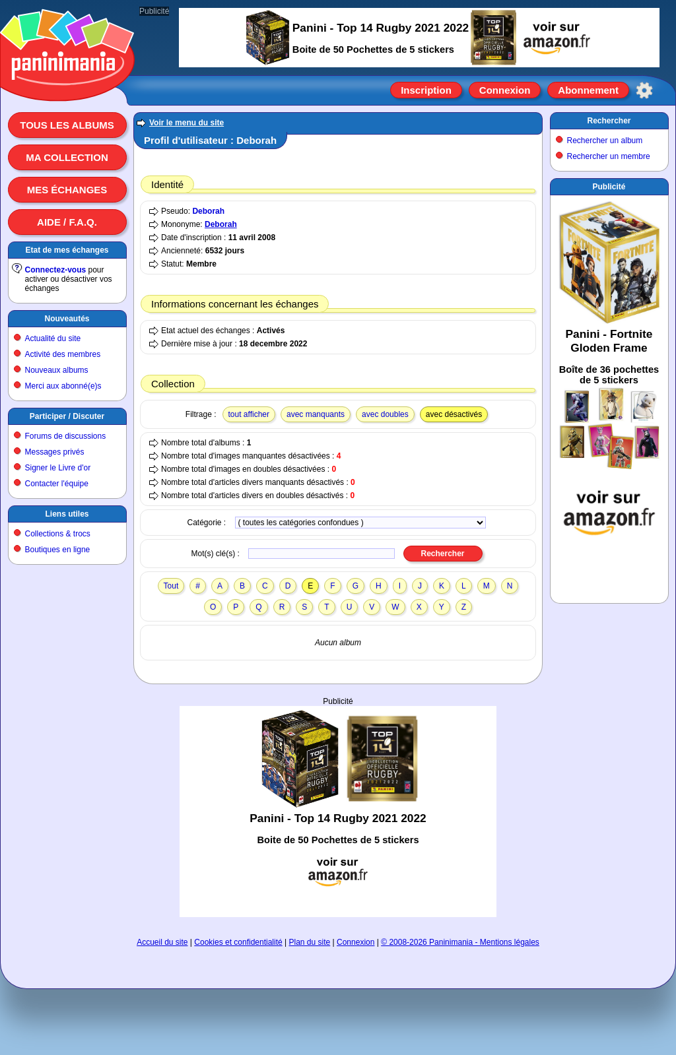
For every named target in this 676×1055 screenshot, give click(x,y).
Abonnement (588, 90)
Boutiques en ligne (57, 549)
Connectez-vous (55, 269)
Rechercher (608, 120)
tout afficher (248, 414)
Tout (171, 586)
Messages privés (54, 452)
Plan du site (310, 942)
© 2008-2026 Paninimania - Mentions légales (460, 942)
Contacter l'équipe (56, 483)
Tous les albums (67, 125)
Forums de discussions (65, 436)
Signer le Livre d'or (58, 467)
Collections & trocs (57, 533)
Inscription (426, 90)
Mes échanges (67, 189)
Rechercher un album (605, 140)
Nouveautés (66, 318)
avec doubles (385, 414)
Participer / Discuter (67, 416)
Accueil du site (162, 942)
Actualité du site (53, 338)
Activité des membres (63, 354)
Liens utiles (66, 514)
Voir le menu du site (186, 122)
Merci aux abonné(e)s (63, 386)
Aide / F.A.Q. (67, 222)
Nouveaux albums (56, 370)
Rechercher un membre (608, 156)
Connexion (505, 90)
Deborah (208, 211)
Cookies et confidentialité (238, 942)
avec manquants (316, 414)
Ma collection (67, 157)
